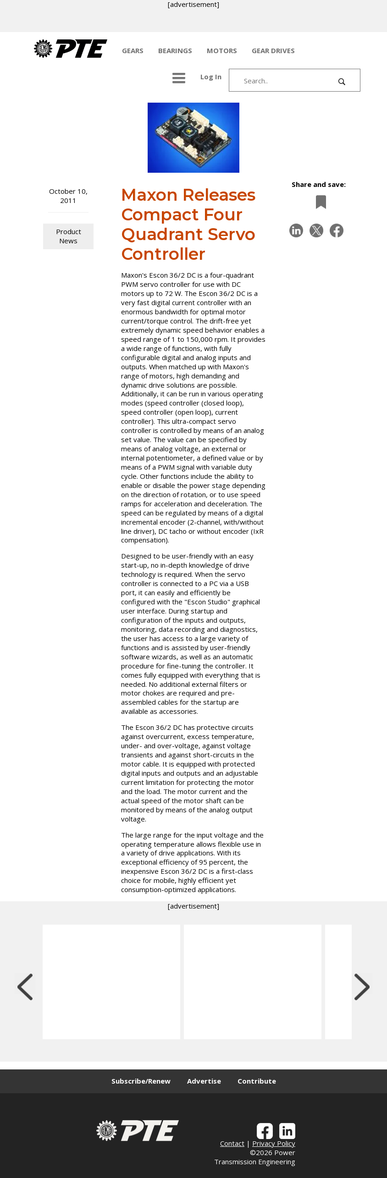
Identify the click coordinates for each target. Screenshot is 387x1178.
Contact (232, 1143)
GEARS (133, 50)
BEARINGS (175, 50)
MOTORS (222, 50)
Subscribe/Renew (141, 1080)
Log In (210, 76)
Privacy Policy (273, 1143)
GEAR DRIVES (273, 50)
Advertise (204, 1080)
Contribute (257, 1080)
